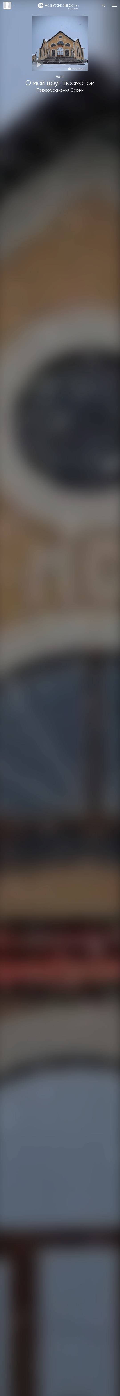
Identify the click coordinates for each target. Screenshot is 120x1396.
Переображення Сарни (60, 90)
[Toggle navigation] (114, 5)
